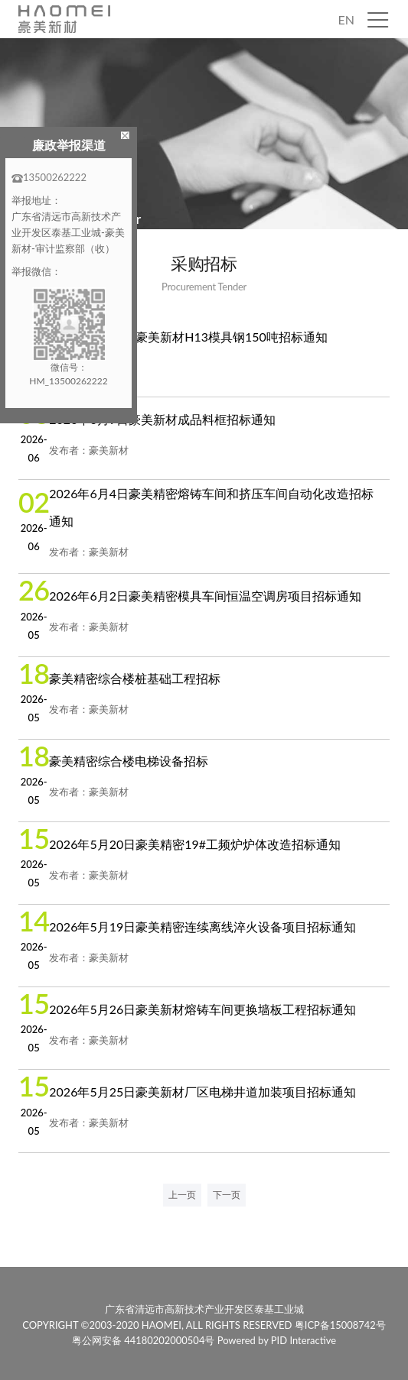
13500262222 (48, 177)
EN (346, 19)
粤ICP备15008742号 (340, 1324)
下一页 (226, 1194)
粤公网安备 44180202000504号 (144, 1340)
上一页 (182, 1194)
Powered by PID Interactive (277, 1340)
